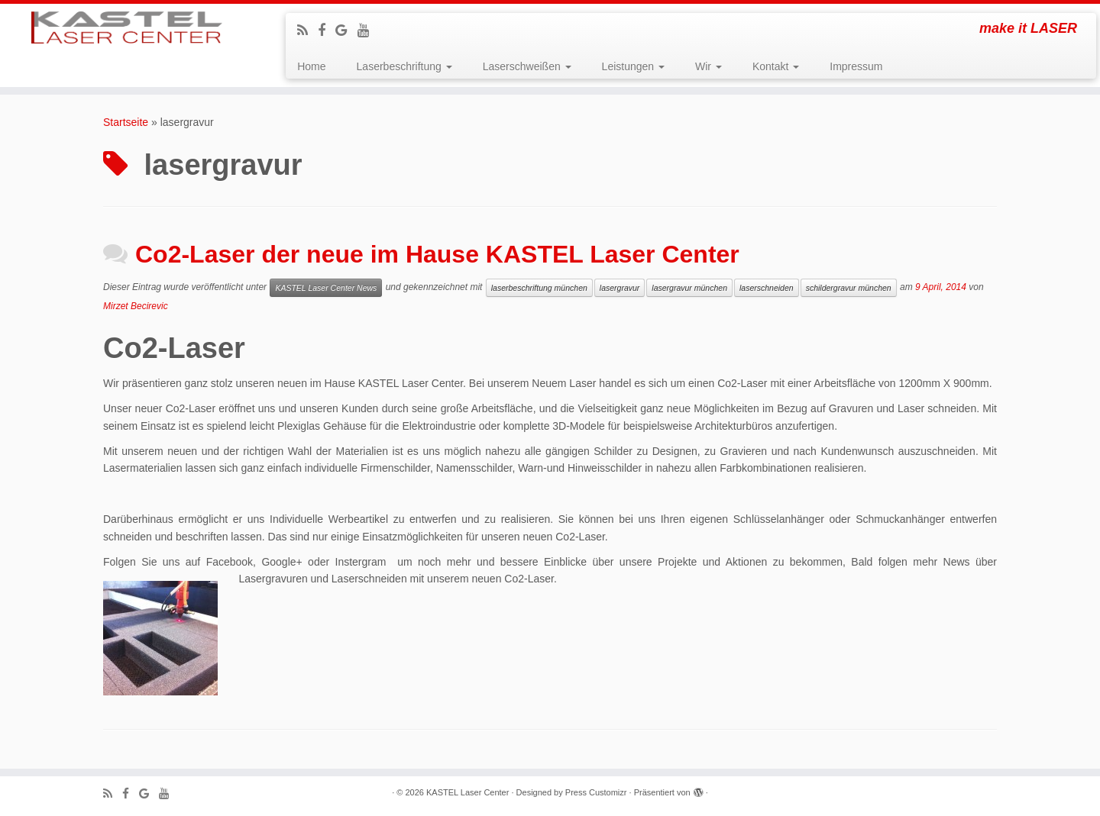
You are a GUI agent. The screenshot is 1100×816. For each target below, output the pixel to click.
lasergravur (620, 287)
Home (311, 66)
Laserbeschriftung (404, 66)
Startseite (125, 122)
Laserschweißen (527, 66)
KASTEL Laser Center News (326, 287)
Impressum (856, 66)
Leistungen (633, 66)
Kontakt (775, 66)
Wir (708, 66)
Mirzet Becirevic (135, 306)
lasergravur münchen (689, 287)
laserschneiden (766, 287)
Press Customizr (596, 792)
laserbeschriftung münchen (539, 287)
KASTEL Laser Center (467, 792)
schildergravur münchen (848, 287)
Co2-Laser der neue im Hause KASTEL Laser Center (437, 254)
